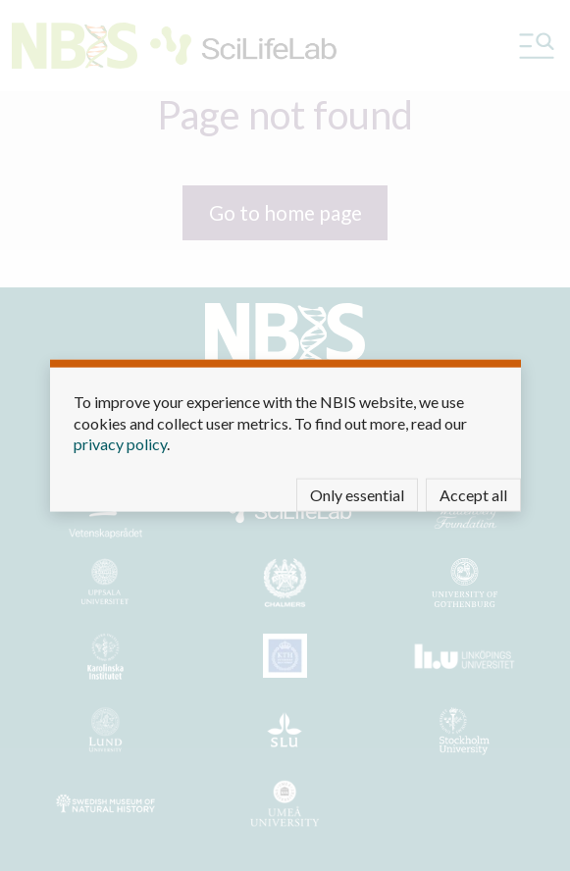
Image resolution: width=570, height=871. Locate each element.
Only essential (357, 494)
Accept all (473, 494)
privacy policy (120, 444)
